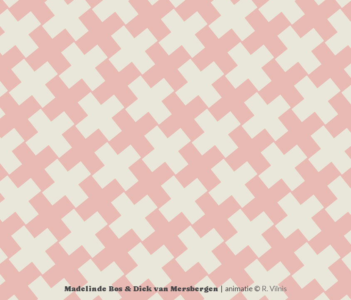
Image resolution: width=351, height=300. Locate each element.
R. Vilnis (274, 288)
